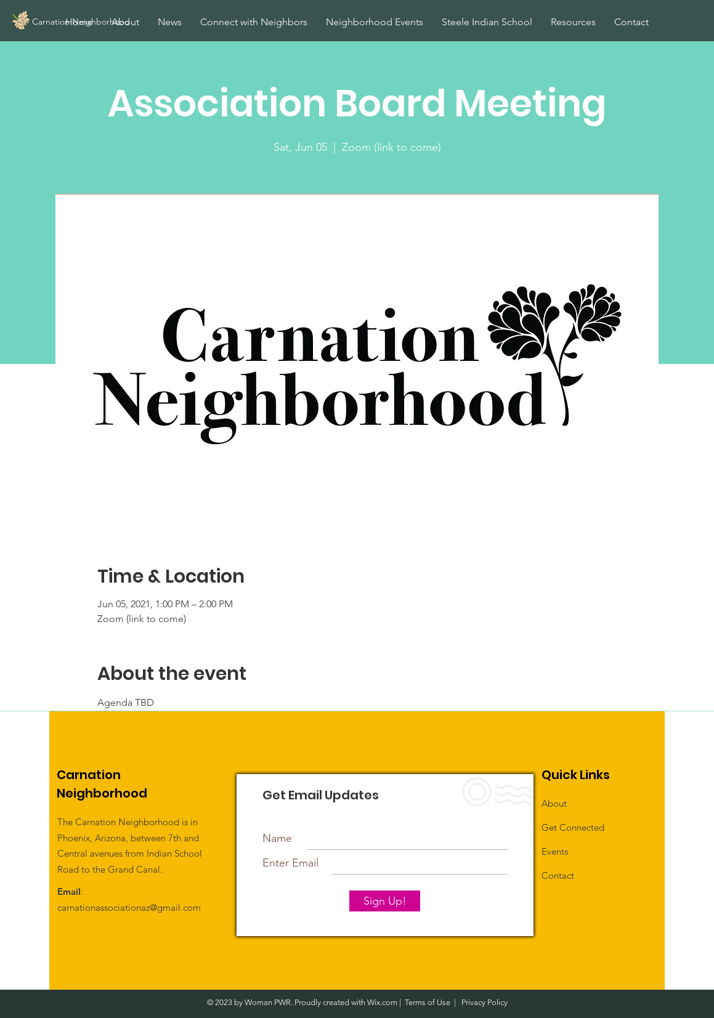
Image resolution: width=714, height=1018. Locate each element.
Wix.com (382, 1002)
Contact (558, 875)
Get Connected (573, 827)
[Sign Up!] (384, 901)
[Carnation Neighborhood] (108, 22)
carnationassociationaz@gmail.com (129, 907)
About (554, 803)
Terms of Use (427, 1002)
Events (555, 851)
